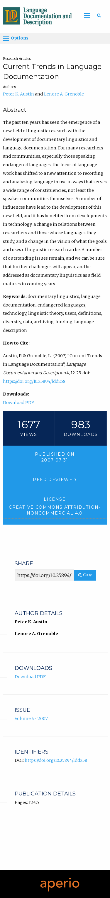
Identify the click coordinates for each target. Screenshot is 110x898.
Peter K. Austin (18, 94)
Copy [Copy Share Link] (85, 574)
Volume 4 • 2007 (31, 718)
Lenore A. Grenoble (64, 94)
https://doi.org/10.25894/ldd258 (34, 381)
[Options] (6, 38)
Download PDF (18, 402)
